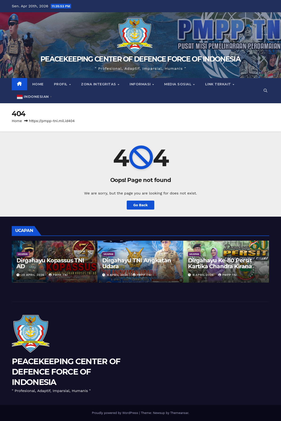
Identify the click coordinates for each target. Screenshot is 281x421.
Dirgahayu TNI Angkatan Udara (136, 263)
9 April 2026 (118, 275)
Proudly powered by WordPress (115, 413)
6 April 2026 (204, 275)
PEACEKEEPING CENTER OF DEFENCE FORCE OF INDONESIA (140, 59)
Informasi (141, 84)
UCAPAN (23, 254)
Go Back (140, 205)
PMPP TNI (58, 275)
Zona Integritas (99, 84)
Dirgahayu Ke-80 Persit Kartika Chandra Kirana (220, 263)
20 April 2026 (33, 275)
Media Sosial (178, 84)
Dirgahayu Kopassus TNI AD (50, 263)
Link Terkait (218, 84)
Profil (61, 84)
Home (38, 84)
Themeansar (179, 413)
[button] (265, 90)
